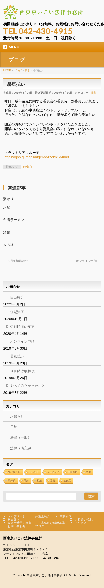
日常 (94, 92)
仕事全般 (73, 472)
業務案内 (66, 516)
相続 (39, 480)
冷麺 (6, 232)
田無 (26, 480)
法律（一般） (20, 437)
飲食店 (27, 167)
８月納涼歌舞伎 (15, 261)
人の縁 (8, 245)
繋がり (8, 199)
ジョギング (53, 472)
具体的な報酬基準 (53, 523)
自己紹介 (17, 297)
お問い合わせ (17, 526)
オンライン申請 (88, 261)
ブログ (39, 526)
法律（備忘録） (22, 448)
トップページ (17, 516)
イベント (34, 472)
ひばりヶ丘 (14, 472)
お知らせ (17, 416)
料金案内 (14, 519)
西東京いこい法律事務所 (46, 575)
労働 (88, 472)
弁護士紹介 (42, 516)
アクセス (81, 523)
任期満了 (17, 312)
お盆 (6, 207)
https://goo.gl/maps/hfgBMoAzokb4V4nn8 (36, 157)
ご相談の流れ (84, 519)
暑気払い (17, 356)
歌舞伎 (11, 480)
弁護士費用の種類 (20, 523)
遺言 (52, 480)
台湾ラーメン (13, 220)
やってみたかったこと (27, 386)
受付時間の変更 (22, 327)
